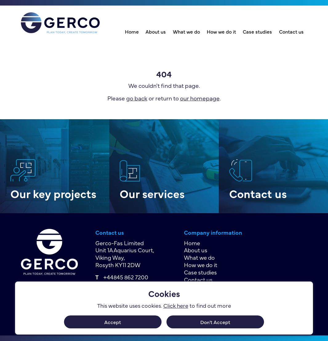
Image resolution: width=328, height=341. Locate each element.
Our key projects (53, 193)
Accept (112, 322)
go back (136, 98)
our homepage (200, 98)
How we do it (221, 31)
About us (156, 31)
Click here (175, 305)
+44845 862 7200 (125, 277)
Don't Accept (215, 322)
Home (132, 31)
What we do (186, 31)
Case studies (257, 31)
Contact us (291, 31)
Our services (152, 193)
